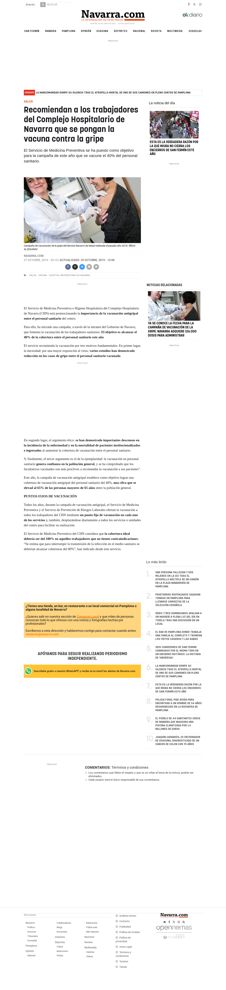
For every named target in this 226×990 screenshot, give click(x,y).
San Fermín (31, 30)
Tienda (123, 966)
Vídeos (89, 956)
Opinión (86, 30)
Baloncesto (62, 951)
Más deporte (92, 931)
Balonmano (91, 923)
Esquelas (195, 30)
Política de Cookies (129, 932)
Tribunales (32, 936)
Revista (156, 30)
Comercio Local (88, 616)
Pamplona (68, 30)
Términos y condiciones (129, 767)
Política (31, 927)
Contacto (124, 921)
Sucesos (31, 931)
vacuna (42, 275)
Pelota (60, 955)
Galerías (90, 952)
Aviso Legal (125, 946)
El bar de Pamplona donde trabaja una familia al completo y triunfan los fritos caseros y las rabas (178, 635)
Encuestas (62, 931)
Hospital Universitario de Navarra (69, 275)
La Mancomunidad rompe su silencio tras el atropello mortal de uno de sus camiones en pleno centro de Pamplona (113, 92)
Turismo (123, 961)
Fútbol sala (91, 927)
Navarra (50, 30)
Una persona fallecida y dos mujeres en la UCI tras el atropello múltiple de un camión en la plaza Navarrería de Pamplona (177, 579)
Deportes (120, 30)
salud (32, 275)
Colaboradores (64, 923)
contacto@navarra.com (42, 634)
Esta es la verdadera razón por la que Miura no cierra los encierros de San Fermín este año (178, 688)
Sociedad (32, 940)
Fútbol (60, 946)
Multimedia (175, 30)
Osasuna (102, 30)
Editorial (31, 955)
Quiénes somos (127, 915)
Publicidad (125, 926)
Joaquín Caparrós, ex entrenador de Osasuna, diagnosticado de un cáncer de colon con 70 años (177, 741)
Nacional (139, 30)
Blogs (59, 927)
